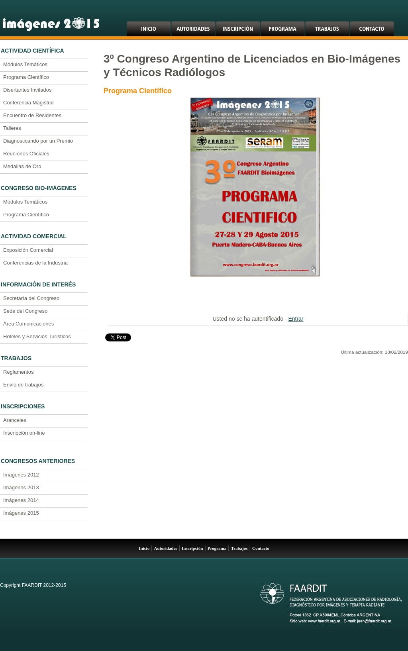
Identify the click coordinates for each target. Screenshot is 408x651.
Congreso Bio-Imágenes (38, 188)
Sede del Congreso (25, 311)
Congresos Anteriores (38, 461)
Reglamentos (18, 372)
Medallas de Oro (22, 166)
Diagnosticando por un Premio (38, 141)
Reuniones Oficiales (26, 154)
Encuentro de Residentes (32, 115)
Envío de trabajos (23, 385)
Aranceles (14, 420)
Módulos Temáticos (25, 64)
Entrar (295, 319)
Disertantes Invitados (27, 90)
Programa (217, 548)
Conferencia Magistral (28, 103)
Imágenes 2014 (21, 500)
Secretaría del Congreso (31, 298)
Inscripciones (23, 406)
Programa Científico (26, 77)
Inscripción (192, 548)
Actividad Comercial (34, 236)
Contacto (260, 548)
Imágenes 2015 (21, 513)
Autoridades (165, 548)
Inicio (144, 548)
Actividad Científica (32, 50)
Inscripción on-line (24, 433)
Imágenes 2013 (21, 487)
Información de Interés (38, 284)
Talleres (12, 128)
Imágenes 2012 (21, 475)
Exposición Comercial (28, 250)
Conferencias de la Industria (35, 263)
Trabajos (16, 358)
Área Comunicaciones (28, 324)
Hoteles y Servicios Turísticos (37, 336)
